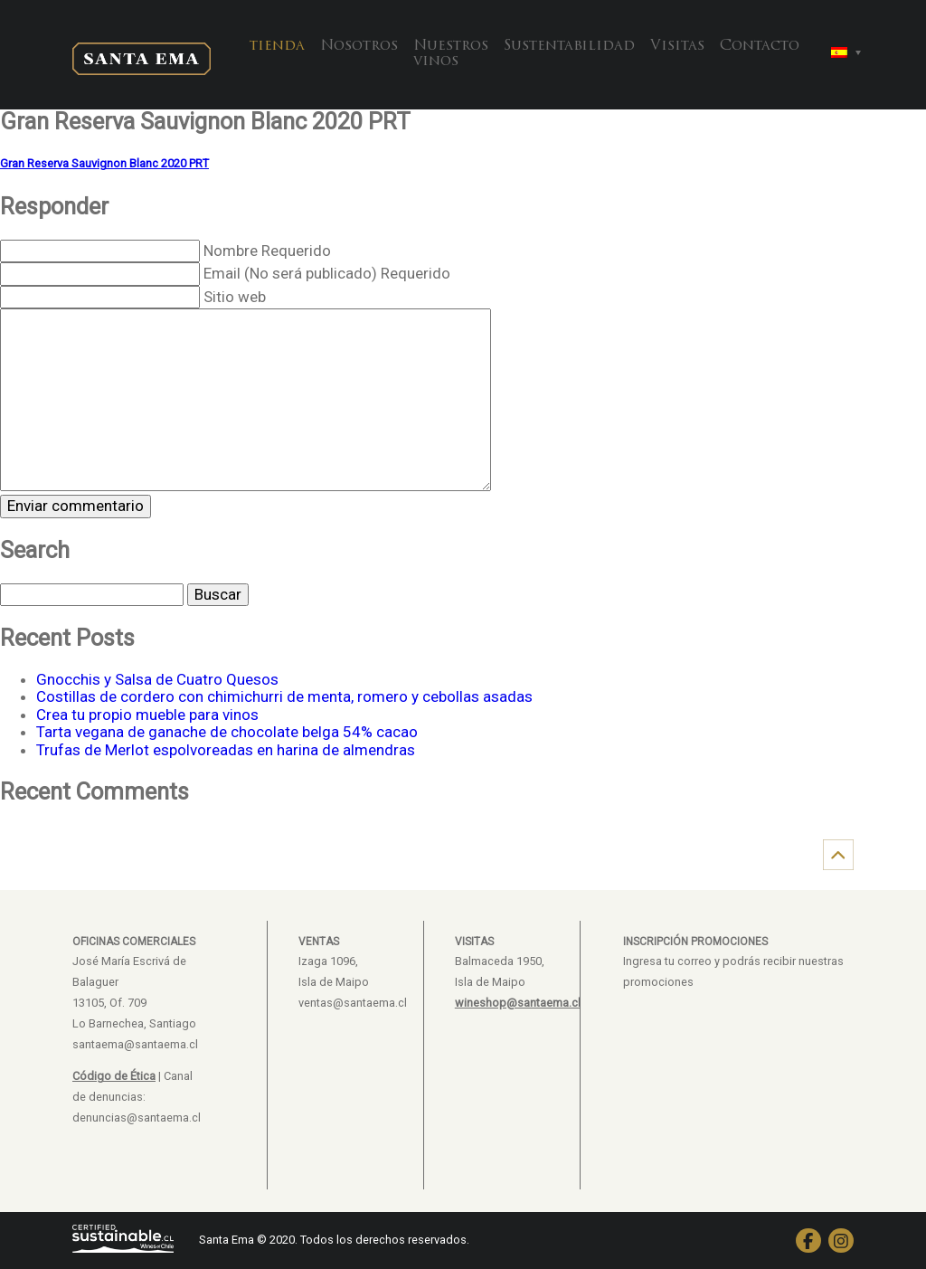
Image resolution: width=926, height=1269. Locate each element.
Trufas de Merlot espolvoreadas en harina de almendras (225, 750)
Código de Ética (114, 1076)
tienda (277, 46)
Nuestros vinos (450, 54)
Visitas (677, 46)
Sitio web (234, 297)
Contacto (759, 46)
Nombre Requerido (267, 250)
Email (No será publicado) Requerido (326, 273)
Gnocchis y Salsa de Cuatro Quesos (157, 679)
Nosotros (359, 46)
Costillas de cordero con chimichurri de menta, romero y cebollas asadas (284, 696)
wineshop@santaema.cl (518, 1002)
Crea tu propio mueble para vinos (147, 715)
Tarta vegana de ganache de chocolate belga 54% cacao (227, 732)
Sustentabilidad (569, 46)
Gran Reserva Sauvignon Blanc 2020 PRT (104, 163)
